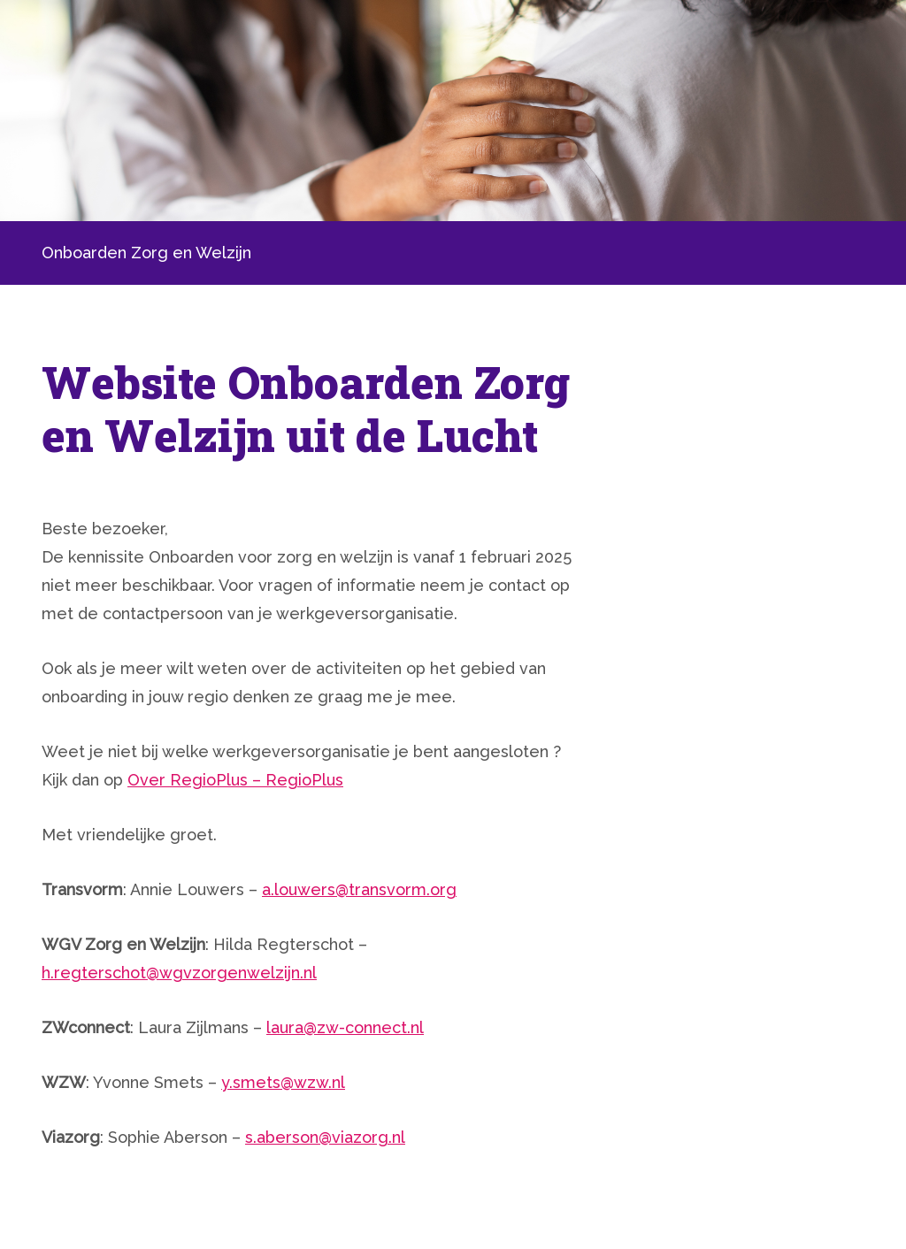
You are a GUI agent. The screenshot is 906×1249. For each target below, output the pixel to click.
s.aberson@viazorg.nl (325, 1137)
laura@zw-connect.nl (345, 1027)
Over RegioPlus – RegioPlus (235, 779)
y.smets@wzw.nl (283, 1082)
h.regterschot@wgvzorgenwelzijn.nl (179, 972)
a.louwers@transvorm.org (359, 889)
